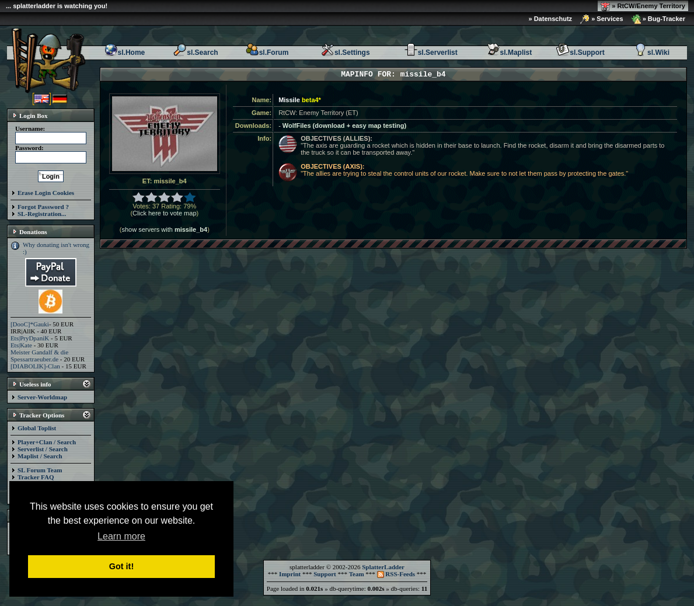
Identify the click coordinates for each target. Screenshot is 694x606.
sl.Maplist (509, 52)
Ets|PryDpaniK (30, 338)
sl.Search (195, 52)
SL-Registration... (42, 213)
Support (324, 573)
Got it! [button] (121, 566)
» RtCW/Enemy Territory (643, 6)
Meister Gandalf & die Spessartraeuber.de (39, 356)
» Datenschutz (551, 18)
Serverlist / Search (43, 448)
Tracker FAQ (36, 476)
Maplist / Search (40, 455)
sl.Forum (267, 52)
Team (356, 573)
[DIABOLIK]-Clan (35, 366)
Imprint (290, 573)
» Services (601, 19)
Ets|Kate (21, 345)
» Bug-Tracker (658, 19)
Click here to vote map (164, 213)
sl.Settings (345, 52)
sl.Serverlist (431, 52)
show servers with (164, 229)
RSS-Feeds (396, 573)
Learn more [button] (121, 536)
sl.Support (580, 52)
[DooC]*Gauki (30, 324)
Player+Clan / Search (47, 441)
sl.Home (124, 52)
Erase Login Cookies (46, 192)
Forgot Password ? (43, 206)
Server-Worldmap (42, 396)
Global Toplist (37, 427)
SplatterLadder (383, 566)
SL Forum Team (40, 469)
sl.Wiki (651, 52)
